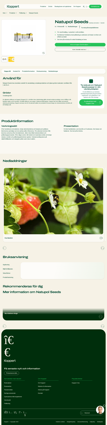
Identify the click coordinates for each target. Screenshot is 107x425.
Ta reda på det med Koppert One (92, 102)
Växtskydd (7, 400)
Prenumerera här (12, 373)
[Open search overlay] (84, 6)
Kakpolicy (92, 421)
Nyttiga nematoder (10, 393)
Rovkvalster (7, 383)
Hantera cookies (60, 421)
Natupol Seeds (33, 13)
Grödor (50, 6)
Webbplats (100, 421)
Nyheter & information (44, 386)
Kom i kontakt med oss (80, 49)
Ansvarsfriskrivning (82, 421)
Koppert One (76, 383)
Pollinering (22, 13)
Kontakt (40, 393)
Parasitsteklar (8, 390)
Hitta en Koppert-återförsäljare (80, 44)
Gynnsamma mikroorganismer (13, 396)
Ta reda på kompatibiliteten (88, 27)
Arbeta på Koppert (43, 390)
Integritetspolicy (71, 421)
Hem (4, 13)
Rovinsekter (7, 386)
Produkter (43, 6)
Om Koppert (77, 6)
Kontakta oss (95, 6)
